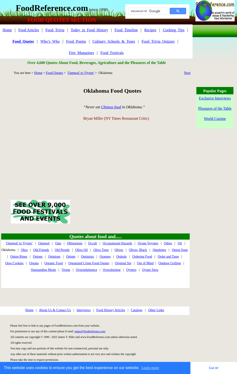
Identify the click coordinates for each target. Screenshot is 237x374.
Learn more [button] (150, 368)
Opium (70, 256)
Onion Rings (18, 256)
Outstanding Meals (43, 270)
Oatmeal (43, 243)
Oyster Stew (150, 270)
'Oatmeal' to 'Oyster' (80, 73)
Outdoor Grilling (170, 263)
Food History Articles (110, 310)
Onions (38, 256)
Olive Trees (101, 250)
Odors (168, 243)
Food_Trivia (54, 30)
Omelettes (159, 250)
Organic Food (53, 263)
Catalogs (136, 310)
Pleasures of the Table (215, 108)
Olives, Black (138, 250)
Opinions (54, 256)
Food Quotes (54, 73)
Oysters (131, 270)
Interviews (84, 310)
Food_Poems (76, 41)
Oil (180, 243)
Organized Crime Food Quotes (88, 263)
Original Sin (123, 263)
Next (187, 73)
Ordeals (121, 256)
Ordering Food (142, 256)
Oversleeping (112, 270)
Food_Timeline (126, 30)
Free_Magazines (81, 53)
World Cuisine (215, 119)
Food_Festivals (112, 53)
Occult (92, 243)
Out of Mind (145, 263)
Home (7, 30)
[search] (147, 11)
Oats (58, 243)
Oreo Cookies (14, 263)
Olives (119, 250)
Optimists (87, 256)
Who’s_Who (50, 41)
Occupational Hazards (117, 243)
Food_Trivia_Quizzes (157, 41)
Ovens (66, 270)
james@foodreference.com (90, 331)
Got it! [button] (213, 368)
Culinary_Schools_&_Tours (113, 41)
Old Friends (41, 250)
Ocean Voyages (148, 243)
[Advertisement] (44, 131)
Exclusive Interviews (215, 98)
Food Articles (28, 30)
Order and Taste (168, 256)
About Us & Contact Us (55, 310)
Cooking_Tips (173, 30)
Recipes (150, 30)
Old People (62, 250)
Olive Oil (81, 250)
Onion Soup (180, 250)
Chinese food (111, 107)
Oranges (105, 256)
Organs (34, 263)
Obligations (74, 243)
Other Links (156, 310)
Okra (24, 250)
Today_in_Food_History (89, 30)
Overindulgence (86, 270)
